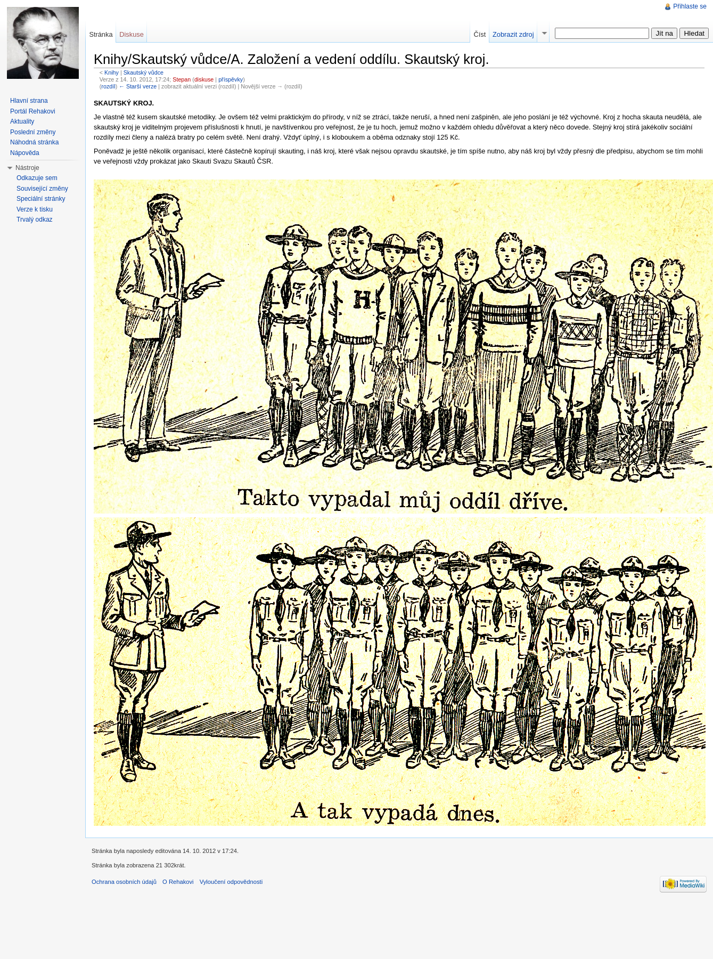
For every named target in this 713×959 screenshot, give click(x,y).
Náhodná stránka (34, 142)
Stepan (182, 79)
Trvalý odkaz (35, 219)
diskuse (204, 79)
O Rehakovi (177, 882)
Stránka (100, 34)
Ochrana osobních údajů (124, 882)
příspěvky (230, 79)
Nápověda (24, 153)
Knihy (111, 72)
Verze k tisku (35, 209)
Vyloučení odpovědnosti (231, 882)
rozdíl (108, 86)
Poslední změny (32, 132)
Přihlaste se (690, 6)
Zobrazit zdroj (513, 34)
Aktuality (22, 121)
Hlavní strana (29, 100)
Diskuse (131, 34)
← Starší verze (138, 86)
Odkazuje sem (37, 178)
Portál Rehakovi (32, 111)
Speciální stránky (41, 198)
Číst (479, 34)
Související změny (42, 188)
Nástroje (27, 168)
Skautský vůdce (143, 72)
